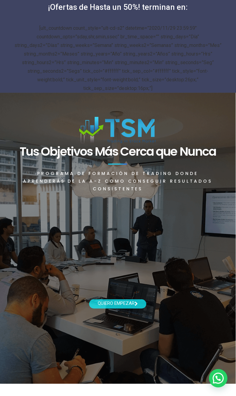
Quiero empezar (118, 303)
